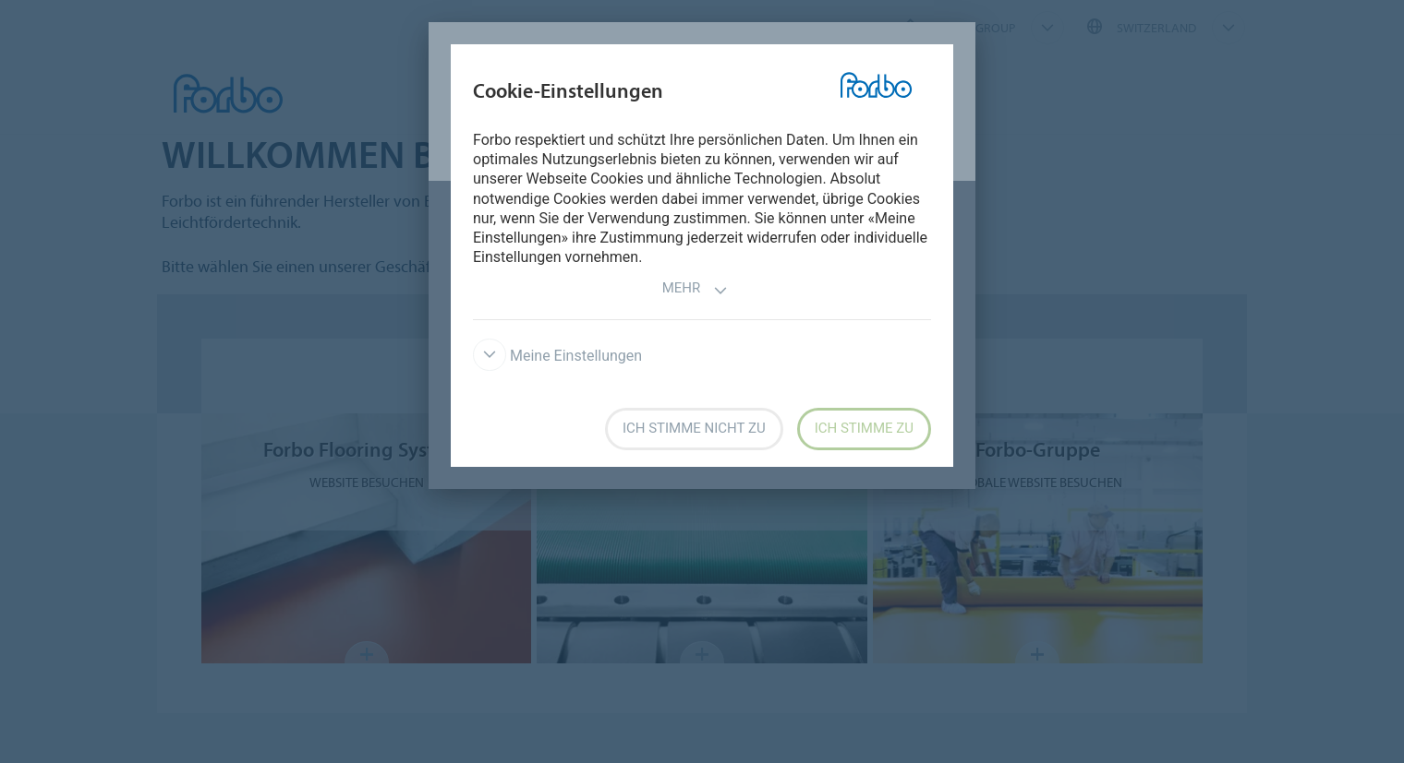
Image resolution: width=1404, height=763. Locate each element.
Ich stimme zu (864, 428)
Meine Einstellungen (557, 355)
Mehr (695, 290)
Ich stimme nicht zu (694, 428)
